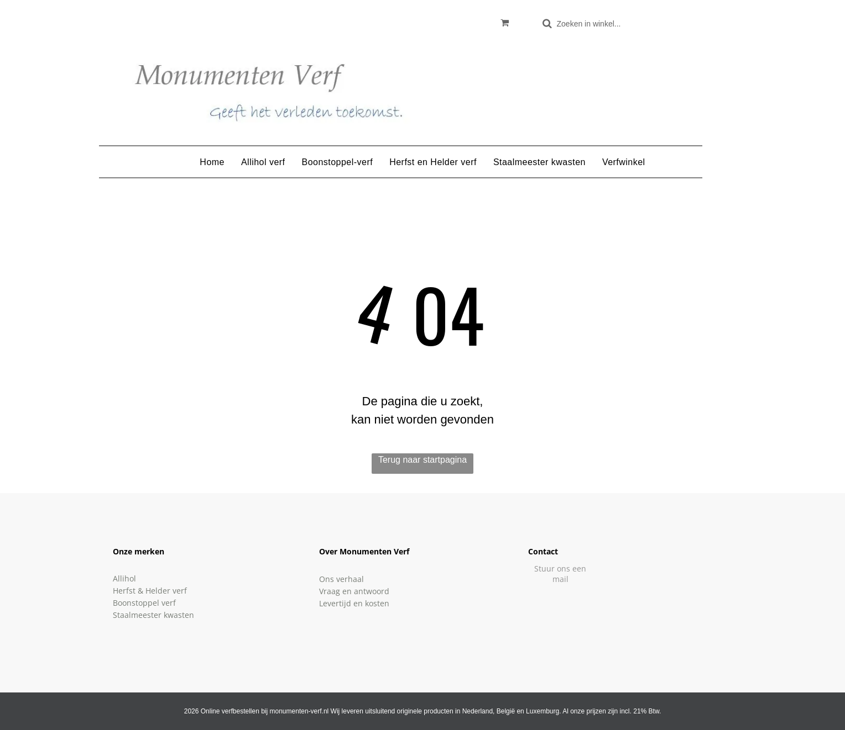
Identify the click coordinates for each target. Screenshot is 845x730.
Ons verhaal (341, 579)
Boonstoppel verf (144, 602)
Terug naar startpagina (422, 459)
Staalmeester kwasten (153, 615)
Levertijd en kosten (354, 603)
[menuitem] (212, 162)
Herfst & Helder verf (150, 590)
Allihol (124, 578)
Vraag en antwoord (354, 591)
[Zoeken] (594, 23)
